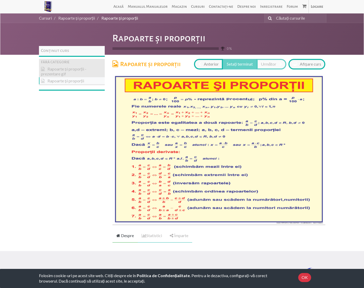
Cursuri (45, 17)
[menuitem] (118, 6)
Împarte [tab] (179, 235)
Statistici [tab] (152, 235)
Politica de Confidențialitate (163, 275)
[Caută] (269, 18)
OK (305, 277)
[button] (72, 62)
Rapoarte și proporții (159, 38)
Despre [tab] (125, 235)
